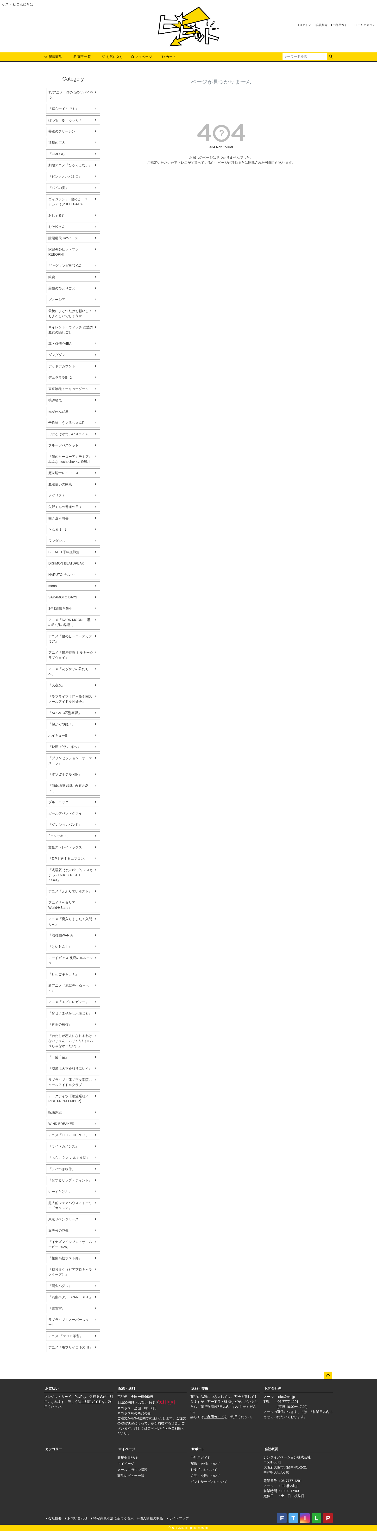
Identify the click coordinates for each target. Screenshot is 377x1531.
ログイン (305, 25)
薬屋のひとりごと (61, 288)
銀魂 (51, 277)
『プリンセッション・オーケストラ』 (70, 760)
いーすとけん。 (60, 1191)
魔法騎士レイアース (63, 473)
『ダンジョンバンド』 (65, 825)
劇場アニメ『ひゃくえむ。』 (70, 165)
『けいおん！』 (60, 946)
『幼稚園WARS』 (61, 935)
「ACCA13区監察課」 (65, 713)
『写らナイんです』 (63, 109)
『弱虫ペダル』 (60, 1286)
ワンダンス (56, 541)
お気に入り (112, 57)
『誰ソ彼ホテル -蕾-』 (65, 774)
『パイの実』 (58, 188)
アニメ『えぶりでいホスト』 (70, 891)
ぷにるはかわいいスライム (68, 434)
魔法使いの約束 (60, 484)
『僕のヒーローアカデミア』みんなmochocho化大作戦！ (70, 459)
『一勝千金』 (58, 1057)
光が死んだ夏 (58, 411)
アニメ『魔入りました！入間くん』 (70, 921)
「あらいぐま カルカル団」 (69, 1158)
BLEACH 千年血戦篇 (64, 552)
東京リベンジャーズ (63, 1219)
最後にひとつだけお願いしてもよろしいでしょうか (70, 313)
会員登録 (321, 25)
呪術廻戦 (55, 1112)
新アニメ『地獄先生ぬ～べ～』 (68, 988)
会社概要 (271, 1449)
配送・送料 (126, 1388)
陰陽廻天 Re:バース (63, 238)
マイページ (141, 57)
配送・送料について (205, 1464)
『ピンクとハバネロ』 (65, 176)
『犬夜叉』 (56, 685)
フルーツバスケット (63, 445)
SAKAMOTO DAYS (62, 597)
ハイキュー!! (57, 735)
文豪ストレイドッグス (65, 847)
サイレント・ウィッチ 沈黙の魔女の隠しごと (70, 329)
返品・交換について (205, 1476)
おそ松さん (56, 227)
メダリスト (56, 495)
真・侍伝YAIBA (59, 343)
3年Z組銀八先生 (60, 608)
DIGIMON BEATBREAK (66, 563)
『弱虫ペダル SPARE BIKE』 (70, 1297)
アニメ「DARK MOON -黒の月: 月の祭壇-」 (69, 622)
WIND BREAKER (61, 1124)
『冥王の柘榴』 (60, 1024)
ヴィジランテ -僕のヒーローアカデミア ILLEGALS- (69, 201)
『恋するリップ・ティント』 (70, 1180)
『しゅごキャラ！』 (63, 974)
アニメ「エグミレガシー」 (68, 1002)
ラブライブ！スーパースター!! (68, 1322)
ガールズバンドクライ (65, 813)
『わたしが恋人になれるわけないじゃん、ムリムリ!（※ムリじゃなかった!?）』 (70, 1041)
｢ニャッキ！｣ (58, 836)
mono (52, 586)
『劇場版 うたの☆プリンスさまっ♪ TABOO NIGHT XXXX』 (70, 875)
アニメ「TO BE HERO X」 (68, 1135)
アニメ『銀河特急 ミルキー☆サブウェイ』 (70, 655)
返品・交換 (199, 1388)
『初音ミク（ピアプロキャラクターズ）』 (70, 1271)
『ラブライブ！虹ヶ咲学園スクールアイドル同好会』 (70, 699)
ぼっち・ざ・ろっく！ (65, 120)
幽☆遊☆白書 (58, 518)
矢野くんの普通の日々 (65, 507)
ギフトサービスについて (208, 1482)
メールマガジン (365, 25)
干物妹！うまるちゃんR (66, 423)
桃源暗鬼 (55, 400)
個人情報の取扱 (151, 1518)
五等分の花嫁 (58, 1230)
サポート (198, 1449)
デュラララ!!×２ (60, 377)
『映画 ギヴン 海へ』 (64, 747)
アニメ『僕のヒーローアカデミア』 (70, 638)
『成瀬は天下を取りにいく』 (70, 1068)
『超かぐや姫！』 (61, 724)
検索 (330, 56)
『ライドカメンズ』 (63, 1146)
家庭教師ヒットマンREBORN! (63, 251)
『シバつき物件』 (61, 1169)
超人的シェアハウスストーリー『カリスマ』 (70, 1205)
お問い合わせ (77, 1518)
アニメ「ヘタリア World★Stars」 (61, 905)
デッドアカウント (61, 366)
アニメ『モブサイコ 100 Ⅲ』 (70, 1347)
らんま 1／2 (57, 529)
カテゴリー (53, 1449)
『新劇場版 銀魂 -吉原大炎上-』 (68, 788)
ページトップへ (328, 1375)
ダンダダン (56, 355)
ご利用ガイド (341, 25)
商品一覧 (82, 57)
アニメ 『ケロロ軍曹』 (65, 1336)
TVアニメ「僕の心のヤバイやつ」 (70, 94)
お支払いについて (203, 1470)
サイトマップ (179, 1518)
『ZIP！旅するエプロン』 (67, 858)
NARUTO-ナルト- (61, 575)
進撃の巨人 (56, 142)
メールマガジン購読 (132, 1470)
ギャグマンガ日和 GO (65, 266)
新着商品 (53, 57)
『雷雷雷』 (56, 1308)
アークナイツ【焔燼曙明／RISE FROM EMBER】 (68, 1098)
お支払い (52, 1388)
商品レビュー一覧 (130, 1476)
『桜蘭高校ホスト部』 (65, 1258)
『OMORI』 (57, 154)
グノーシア (56, 299)
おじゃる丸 (56, 215)
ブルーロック (58, 802)
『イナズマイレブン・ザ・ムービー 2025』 (70, 1244)
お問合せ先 (272, 1388)
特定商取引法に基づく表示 (113, 1518)
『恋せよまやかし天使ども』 (70, 1013)
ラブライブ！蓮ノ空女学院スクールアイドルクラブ (70, 1082)
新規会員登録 (127, 1458)
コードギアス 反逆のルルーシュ (70, 960)
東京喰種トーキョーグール (68, 389)
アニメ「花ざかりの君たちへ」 (68, 671)
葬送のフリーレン (61, 131)
